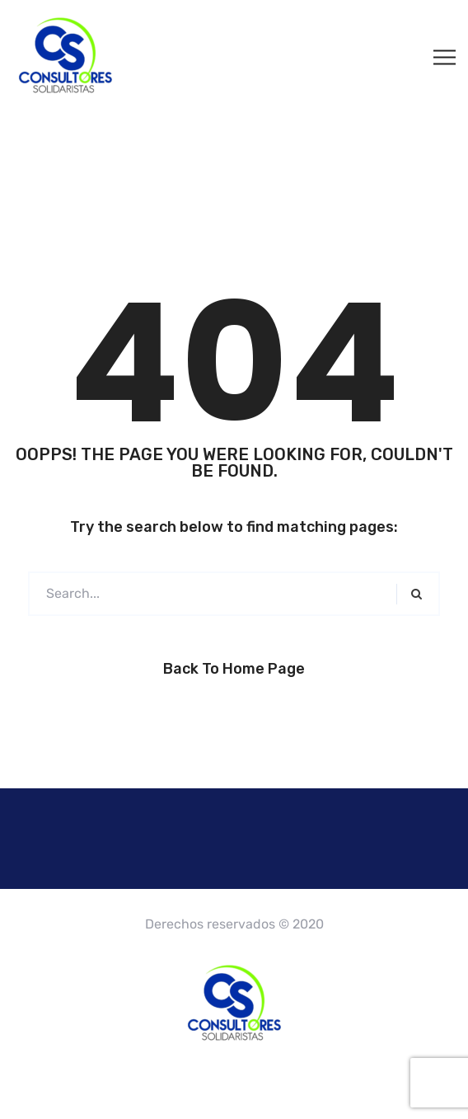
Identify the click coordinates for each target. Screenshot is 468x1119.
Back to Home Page (234, 669)
